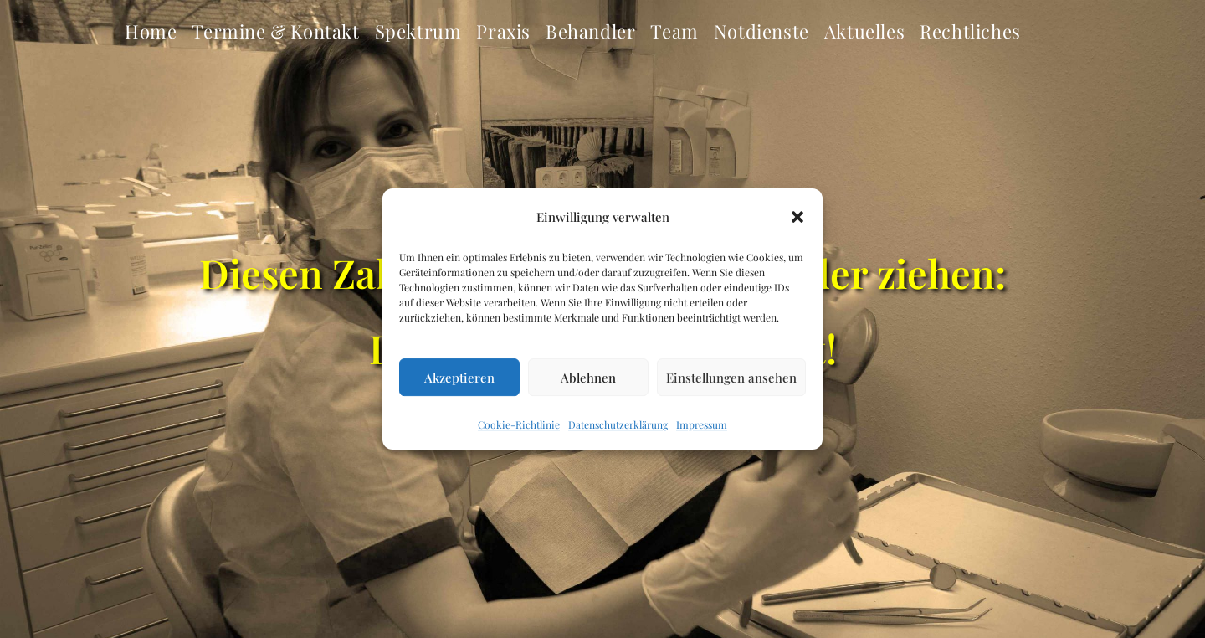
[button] (797, 216)
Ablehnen (588, 377)
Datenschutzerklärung (618, 425)
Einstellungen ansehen (731, 377)
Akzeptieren (459, 377)
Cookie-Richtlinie (519, 425)
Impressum (701, 425)
